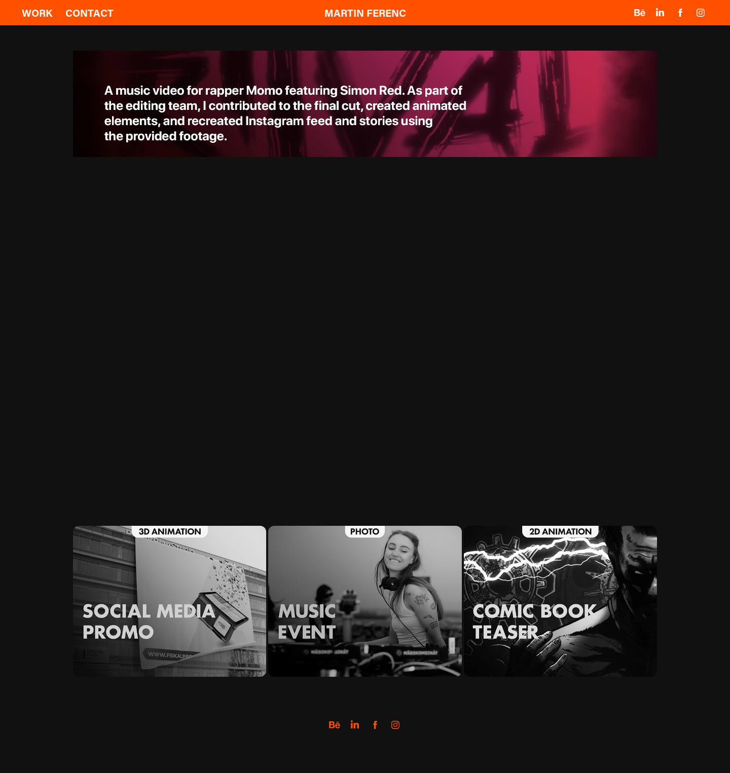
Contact (89, 12)
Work (37, 12)
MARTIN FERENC (365, 12)
